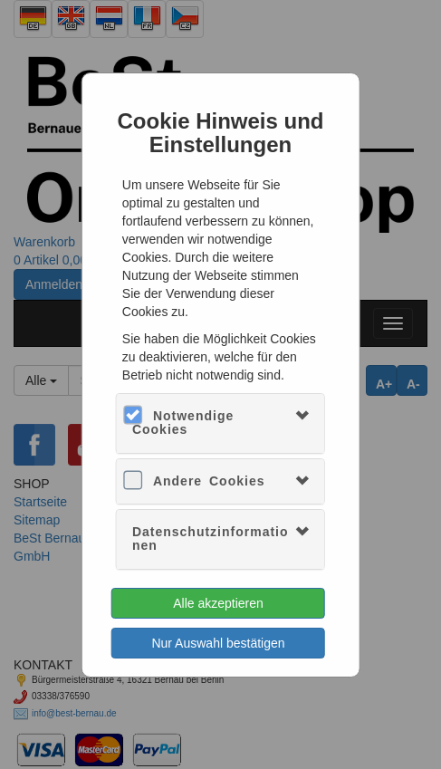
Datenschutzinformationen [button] (210, 538)
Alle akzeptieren (218, 603)
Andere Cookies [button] (209, 481)
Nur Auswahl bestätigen (217, 643)
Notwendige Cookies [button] (183, 423)
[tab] (220, 423)
